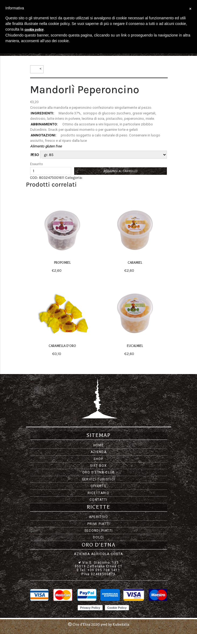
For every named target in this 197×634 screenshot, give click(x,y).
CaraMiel (135, 263)
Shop (98, 459)
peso (35, 155)
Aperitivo (98, 517)
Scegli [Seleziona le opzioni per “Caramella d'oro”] (67, 354)
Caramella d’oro (62, 346)
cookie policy (34, 29)
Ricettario (98, 493)
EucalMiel (135, 346)
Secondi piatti (98, 530)
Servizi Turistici (98, 479)
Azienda (98, 452)
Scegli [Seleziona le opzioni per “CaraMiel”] (140, 270)
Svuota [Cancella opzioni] (45, 160)
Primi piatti (98, 524)
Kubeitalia (121, 624)
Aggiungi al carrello (120, 171)
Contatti (98, 500)
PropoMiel (62, 263)
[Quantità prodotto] (50, 171)
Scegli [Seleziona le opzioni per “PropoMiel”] (67, 270)
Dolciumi (91, 177)
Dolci (98, 537)
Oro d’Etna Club (98, 472)
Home (98, 445)
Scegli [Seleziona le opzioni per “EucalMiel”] (140, 354)
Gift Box (98, 466)
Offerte (98, 486)
